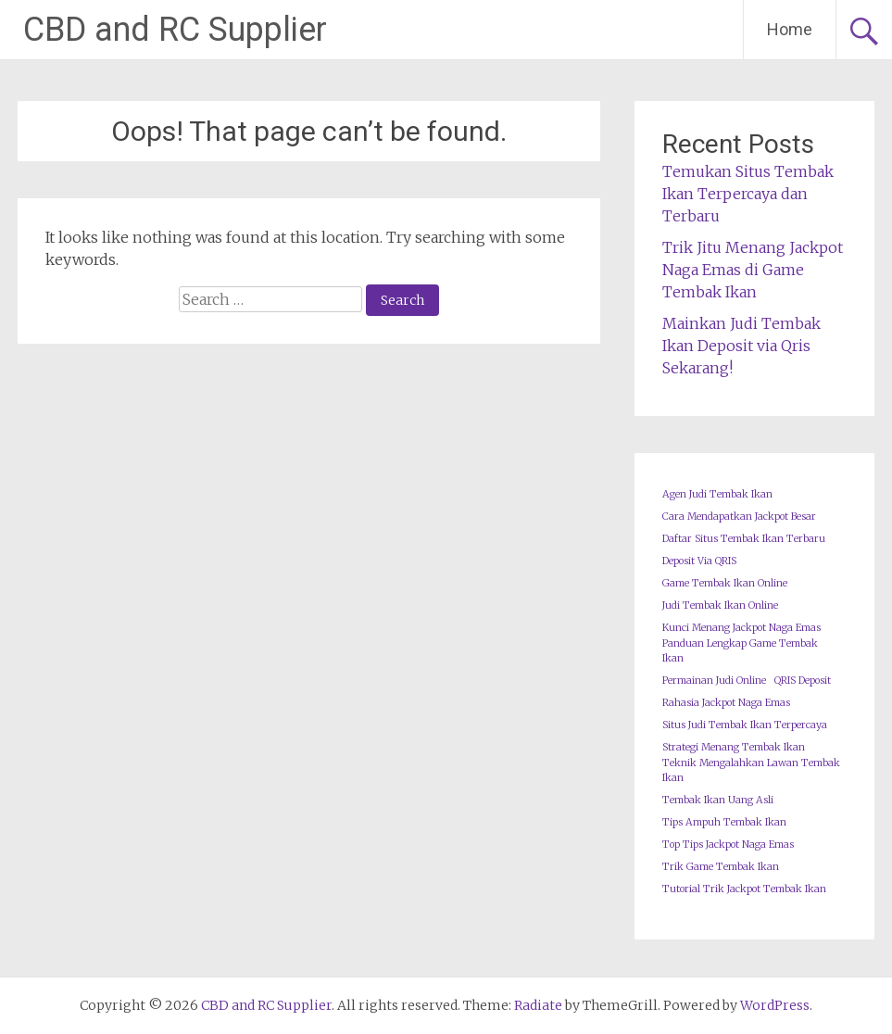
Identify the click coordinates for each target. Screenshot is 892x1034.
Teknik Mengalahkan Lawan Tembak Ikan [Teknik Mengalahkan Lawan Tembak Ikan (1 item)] (751, 770)
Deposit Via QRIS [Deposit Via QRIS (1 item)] (699, 561)
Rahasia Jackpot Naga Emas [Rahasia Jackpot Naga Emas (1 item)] (726, 703)
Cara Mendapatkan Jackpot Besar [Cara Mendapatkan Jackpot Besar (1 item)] (739, 517)
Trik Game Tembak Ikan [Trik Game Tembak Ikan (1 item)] (720, 867)
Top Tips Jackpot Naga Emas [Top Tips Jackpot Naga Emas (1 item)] (728, 845)
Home (789, 29)
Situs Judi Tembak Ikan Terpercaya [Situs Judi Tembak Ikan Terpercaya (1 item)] (744, 725)
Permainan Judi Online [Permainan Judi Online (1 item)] (714, 681)
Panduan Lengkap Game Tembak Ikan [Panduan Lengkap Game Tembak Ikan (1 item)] (740, 650)
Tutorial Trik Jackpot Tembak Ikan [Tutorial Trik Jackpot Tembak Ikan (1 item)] (744, 889)
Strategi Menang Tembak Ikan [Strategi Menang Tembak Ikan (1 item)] (733, 747)
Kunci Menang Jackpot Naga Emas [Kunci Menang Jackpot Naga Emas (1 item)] (741, 628)
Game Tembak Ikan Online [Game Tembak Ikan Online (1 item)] (724, 583)
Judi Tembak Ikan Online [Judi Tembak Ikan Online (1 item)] (720, 605)
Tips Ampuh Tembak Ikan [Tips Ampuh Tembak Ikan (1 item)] (724, 822)
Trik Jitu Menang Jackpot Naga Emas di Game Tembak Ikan (752, 269)
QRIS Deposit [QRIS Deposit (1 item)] (802, 681)
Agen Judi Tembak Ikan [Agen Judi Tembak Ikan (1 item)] (717, 494)
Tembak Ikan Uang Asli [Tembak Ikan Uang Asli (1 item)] (717, 800)
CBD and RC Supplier (175, 29)
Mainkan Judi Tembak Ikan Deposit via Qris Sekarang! (741, 345)
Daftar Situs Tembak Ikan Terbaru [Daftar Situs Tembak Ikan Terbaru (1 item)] (743, 539)
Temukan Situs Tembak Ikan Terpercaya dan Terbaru (748, 193)
